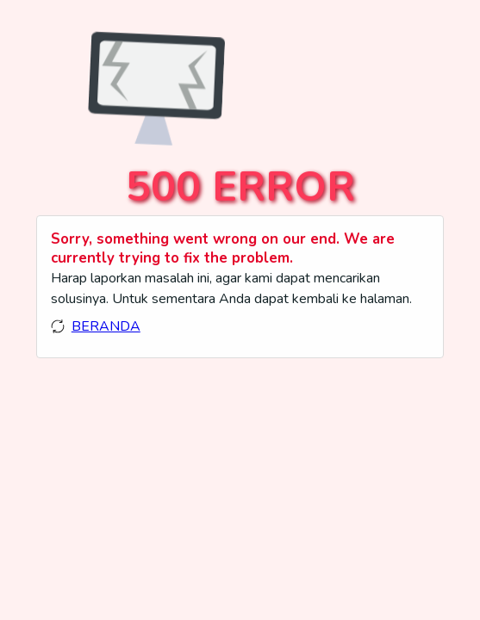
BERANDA (106, 326)
